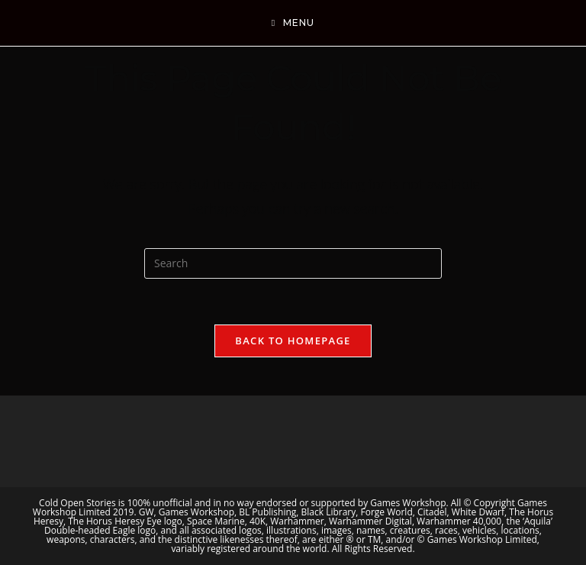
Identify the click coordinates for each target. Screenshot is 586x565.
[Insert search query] (293, 263)
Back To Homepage (292, 340)
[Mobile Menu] (293, 23)
